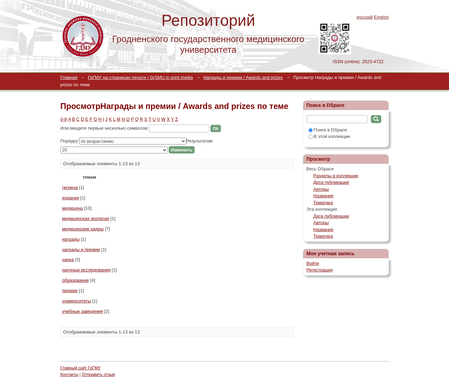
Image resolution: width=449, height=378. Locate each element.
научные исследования (86, 269)
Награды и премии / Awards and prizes (243, 77)
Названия (324, 195)
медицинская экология (85, 218)
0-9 (63, 119)
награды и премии (81, 249)
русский (365, 17)
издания (70, 197)
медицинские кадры (83, 228)
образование (75, 280)
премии (70, 290)
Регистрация (320, 269)
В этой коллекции (329, 136)
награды (71, 239)
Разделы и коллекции (336, 175)
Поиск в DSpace (327, 129)
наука (68, 259)
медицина (72, 208)
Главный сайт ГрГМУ (80, 368)
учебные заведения (82, 311)
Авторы (321, 189)
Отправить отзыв (98, 374)
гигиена (70, 187)
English (381, 17)
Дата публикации (331, 182)
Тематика (323, 202)
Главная (68, 77)
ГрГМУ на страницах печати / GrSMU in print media (140, 77)
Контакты (69, 374)
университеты (76, 301)
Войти (313, 263)
